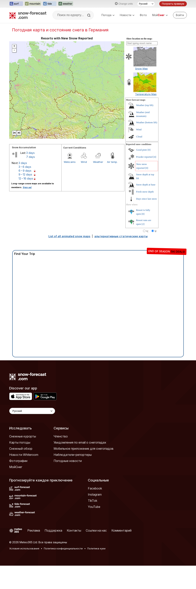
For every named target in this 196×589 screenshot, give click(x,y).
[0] (149, 149)
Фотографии (18, 461)
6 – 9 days (25, 170)
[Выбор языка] (146, 4)
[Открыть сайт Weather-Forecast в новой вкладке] (65, 3)
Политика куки (96, 548)
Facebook (95, 488)
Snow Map (141, 68)
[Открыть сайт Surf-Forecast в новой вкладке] (16, 3)
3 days (30, 152)
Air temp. (112, 161)
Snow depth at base (145, 184)
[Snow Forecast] (27, 15)
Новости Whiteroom (23, 455)
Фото (143, 15)
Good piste (141, 149)
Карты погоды (19, 442)
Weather (98, 161)
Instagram (95, 494)
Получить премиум (173, 3)
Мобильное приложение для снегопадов (84, 448)
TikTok (92, 501)
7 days (30, 156)
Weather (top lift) (144, 105)
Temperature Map (146, 94)
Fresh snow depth (145, 191)
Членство (61, 436)
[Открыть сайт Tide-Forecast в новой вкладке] (49, 3)
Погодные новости (68, 461)
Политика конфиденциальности (63, 548)
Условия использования (24, 548)
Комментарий (121, 530)
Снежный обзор (20, 448)
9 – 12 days (25, 174)
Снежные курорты (22, 436)
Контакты (74, 530)
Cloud (139, 136)
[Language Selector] (32, 411)
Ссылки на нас (96, 530)
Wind (84, 161)
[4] (154, 156)
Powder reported (144, 156)
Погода (107, 15)
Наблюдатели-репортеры (73, 455)
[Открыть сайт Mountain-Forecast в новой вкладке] (32, 3)
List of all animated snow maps (69, 236)
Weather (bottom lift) (146, 122)
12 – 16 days (26, 178)
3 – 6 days (25, 166)
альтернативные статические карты (121, 236)
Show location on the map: (139, 38)
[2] (143, 224)
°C (147, 231)
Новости (127, 15)
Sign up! (27, 187)
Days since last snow (146, 198)
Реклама (33, 530)
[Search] (89, 15)
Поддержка (53, 530)
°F (155, 231)
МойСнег (15, 467)
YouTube (94, 507)
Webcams (70, 161)
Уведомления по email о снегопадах (80, 442)
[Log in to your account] (180, 15)
